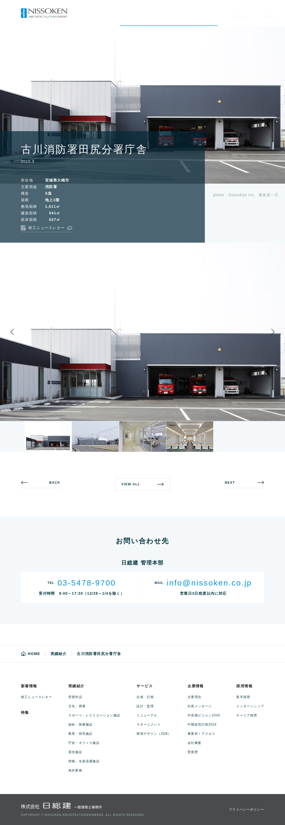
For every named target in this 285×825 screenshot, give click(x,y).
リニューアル (146, 715)
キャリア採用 (246, 715)
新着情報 (29, 686)
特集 (25, 712)
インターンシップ (250, 706)
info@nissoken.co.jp (209, 582)
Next (268, 332)
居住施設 (75, 752)
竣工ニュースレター (36, 697)
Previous (16, 332)
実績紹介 (76, 686)
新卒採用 (243, 697)
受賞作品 (75, 697)
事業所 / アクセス (201, 734)
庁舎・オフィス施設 (84, 743)
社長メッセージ (200, 706)
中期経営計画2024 (202, 724)
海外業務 (75, 770)
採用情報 (244, 686)
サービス (144, 686)
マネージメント (148, 724)
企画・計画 (145, 697)
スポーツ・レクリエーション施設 (94, 715)
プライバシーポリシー (246, 809)
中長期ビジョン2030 (204, 715)
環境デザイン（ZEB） (153, 734)
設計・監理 (145, 706)
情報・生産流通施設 (84, 761)
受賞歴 (193, 752)
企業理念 (194, 697)
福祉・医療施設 (80, 724)
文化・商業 (77, 706)
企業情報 (196, 686)
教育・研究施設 (80, 734)
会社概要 (194, 743)
